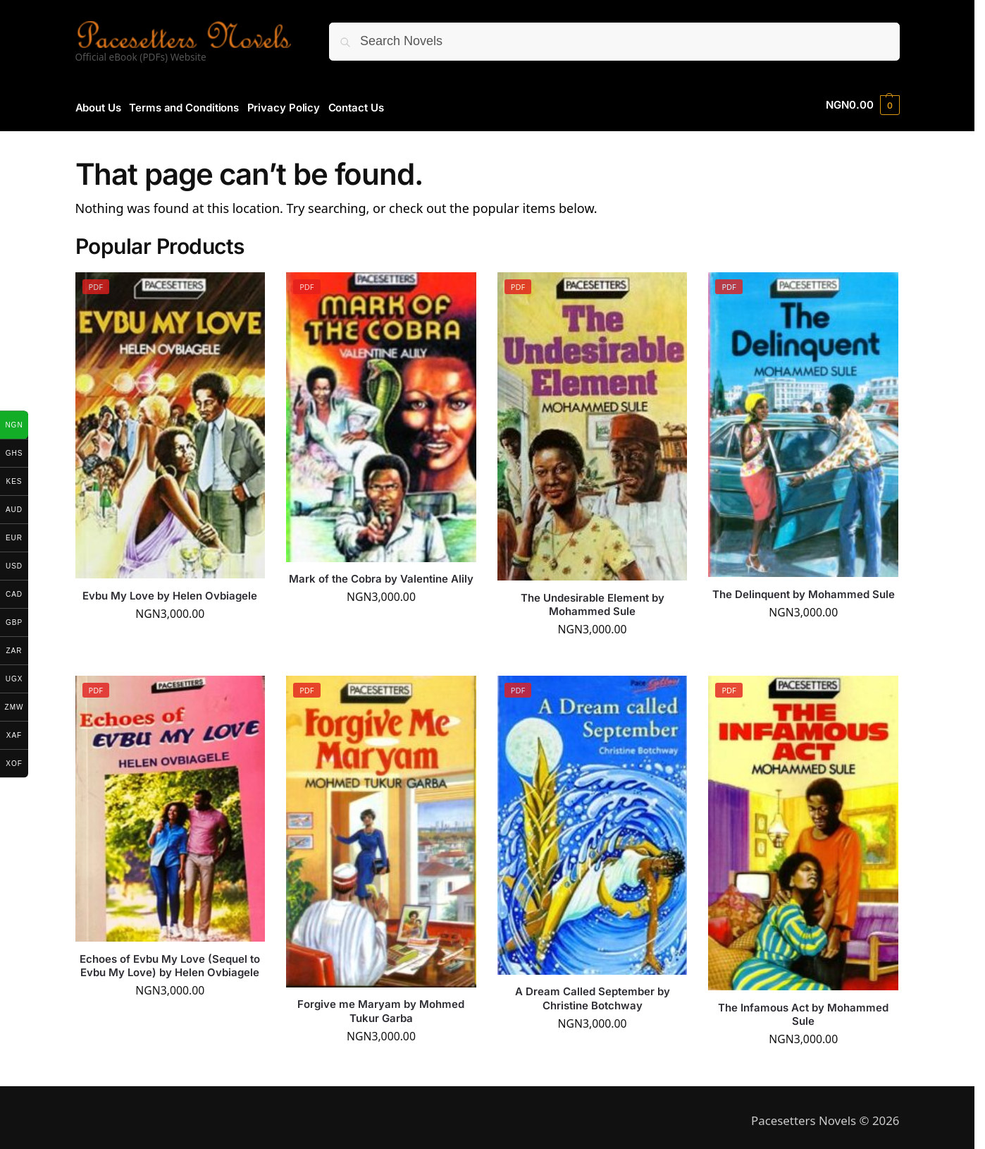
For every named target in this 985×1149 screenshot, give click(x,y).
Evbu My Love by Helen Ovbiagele (169, 590)
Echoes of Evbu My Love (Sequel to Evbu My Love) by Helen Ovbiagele (170, 960)
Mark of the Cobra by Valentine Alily (381, 573)
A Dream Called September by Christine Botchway (592, 993)
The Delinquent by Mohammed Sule (803, 588)
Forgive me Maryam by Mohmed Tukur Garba (380, 1006)
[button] (862, 105)
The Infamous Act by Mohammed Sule (803, 1009)
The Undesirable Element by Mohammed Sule (592, 599)
